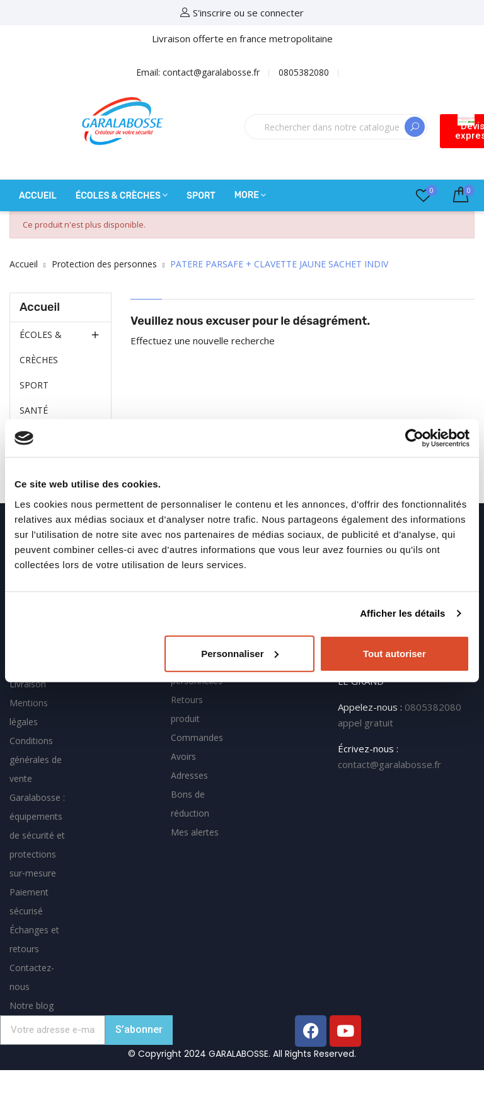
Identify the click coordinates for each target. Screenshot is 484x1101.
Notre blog (31, 1005)
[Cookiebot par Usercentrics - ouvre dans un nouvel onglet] (414, 438)
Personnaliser (240, 653)
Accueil (40, 307)
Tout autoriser (394, 653)
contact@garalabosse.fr (389, 764)
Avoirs (183, 756)
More (246, 195)
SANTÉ (34, 410)
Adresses (189, 775)
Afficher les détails (402, 613)
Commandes (197, 737)
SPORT (34, 385)
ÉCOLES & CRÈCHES (41, 347)
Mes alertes (195, 832)
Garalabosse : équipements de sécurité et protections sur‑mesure (37, 835)
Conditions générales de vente (35, 759)
